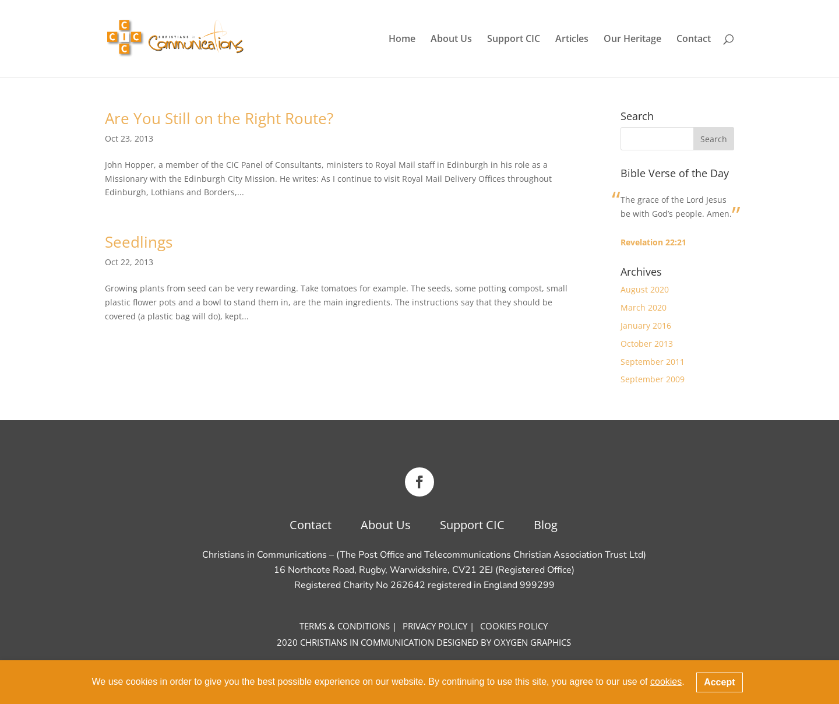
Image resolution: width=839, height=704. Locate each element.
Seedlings (138, 241)
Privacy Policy (435, 626)
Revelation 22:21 (653, 242)
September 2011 (653, 361)
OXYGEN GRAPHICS (532, 642)
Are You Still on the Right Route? (219, 118)
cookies (666, 682)
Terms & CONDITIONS (344, 626)
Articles (571, 39)
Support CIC (513, 39)
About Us (451, 39)
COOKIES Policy (514, 626)
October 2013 (647, 343)
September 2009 (653, 379)
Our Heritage (632, 39)
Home (402, 39)
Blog (546, 525)
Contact (693, 39)
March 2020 (644, 307)
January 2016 (646, 325)
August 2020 (645, 289)
